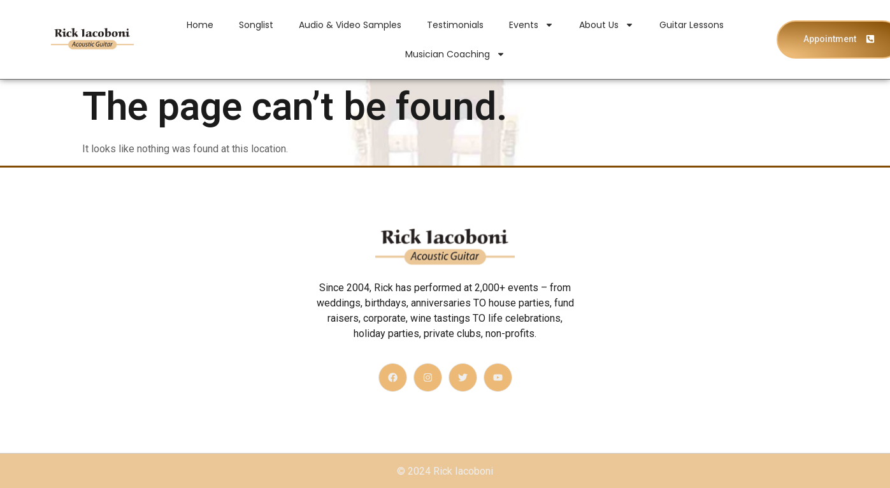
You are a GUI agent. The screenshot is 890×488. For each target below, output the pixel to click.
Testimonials (455, 24)
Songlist (256, 24)
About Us (606, 25)
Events (531, 25)
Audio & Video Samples (350, 24)
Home (200, 24)
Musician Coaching (455, 54)
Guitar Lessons (691, 24)
